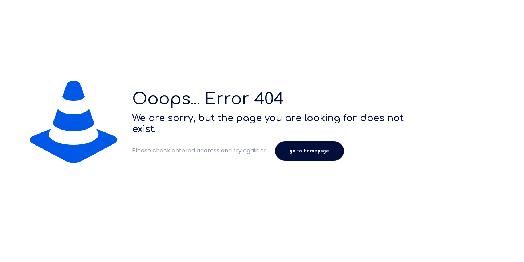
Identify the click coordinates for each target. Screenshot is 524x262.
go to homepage (309, 151)
